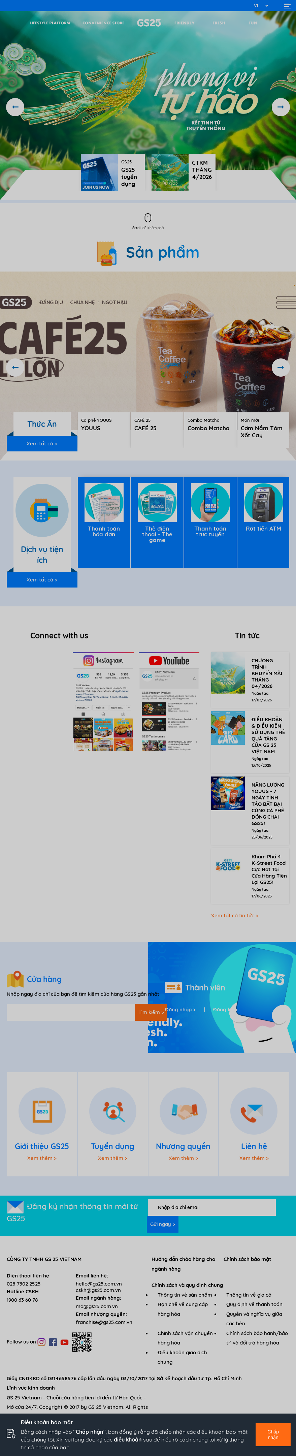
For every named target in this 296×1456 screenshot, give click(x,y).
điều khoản (128, 1439)
